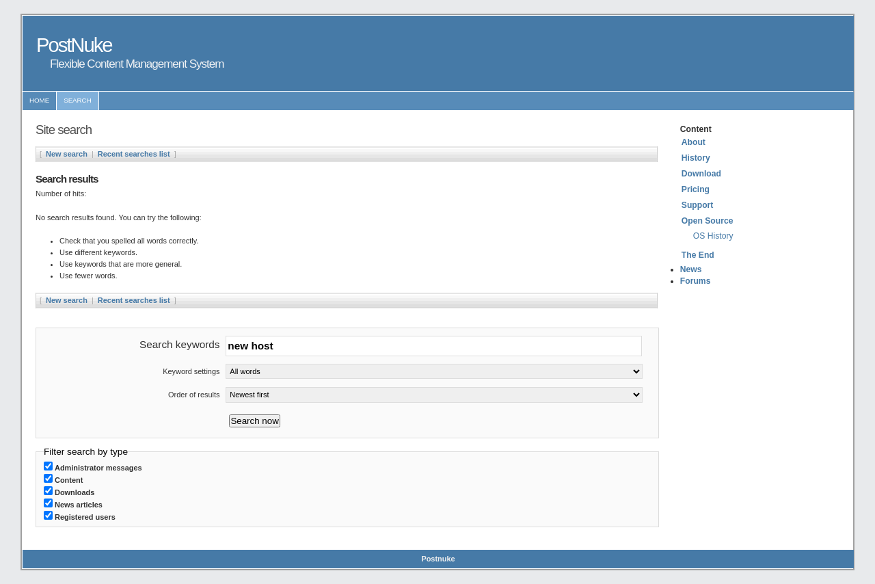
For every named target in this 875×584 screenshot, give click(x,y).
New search (67, 154)
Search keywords (179, 344)
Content (69, 480)
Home (39, 100)
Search (78, 100)
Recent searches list (134, 154)
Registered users (85, 517)
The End (698, 255)
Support (698, 205)
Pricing (696, 189)
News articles (79, 505)
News (691, 269)
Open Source (707, 221)
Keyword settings (191, 371)
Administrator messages (98, 468)
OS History (713, 236)
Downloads (74, 492)
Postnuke (438, 559)
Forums (695, 281)
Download (701, 173)
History (696, 158)
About (693, 142)
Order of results (193, 394)
